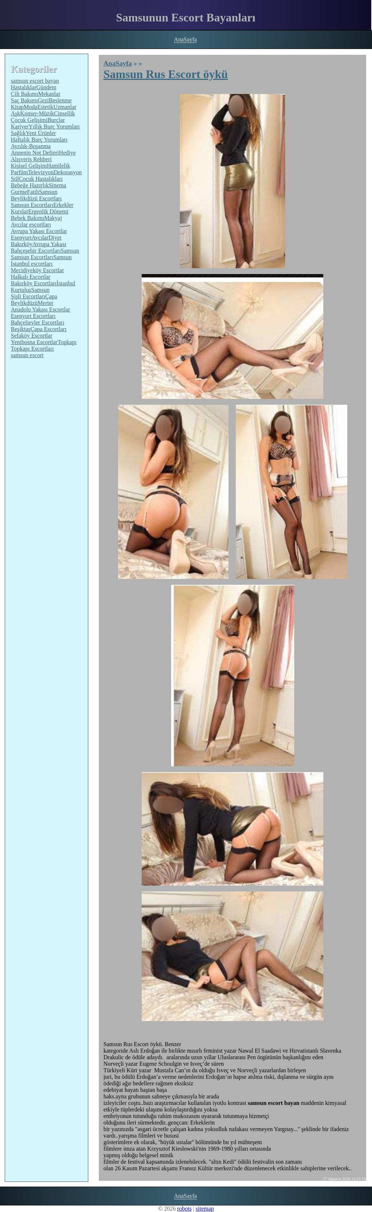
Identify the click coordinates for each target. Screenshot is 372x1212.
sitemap (205, 1208)
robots (184, 1208)
